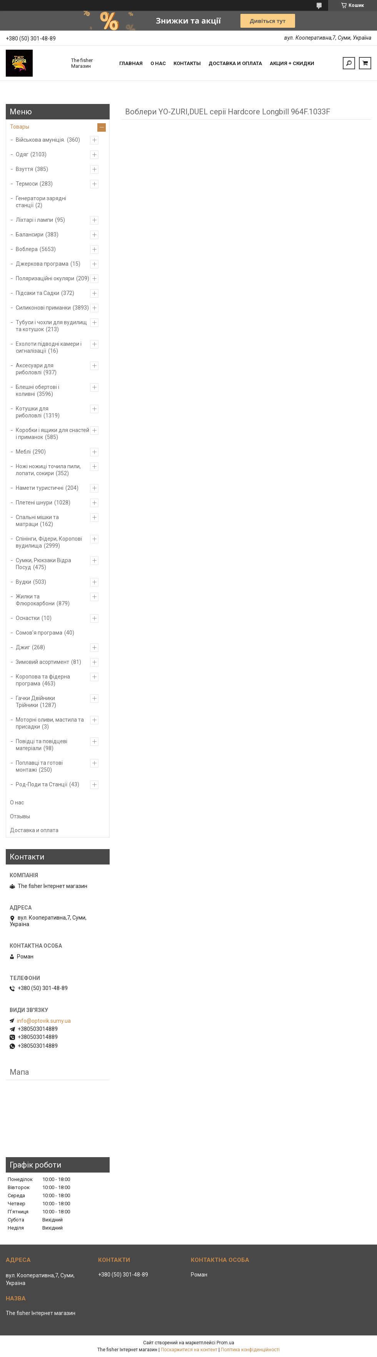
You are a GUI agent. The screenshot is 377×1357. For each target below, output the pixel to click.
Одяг (22, 154)
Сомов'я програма (39, 633)
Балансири (29, 234)
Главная (131, 63)
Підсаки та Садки (37, 293)
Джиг (23, 647)
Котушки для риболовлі (32, 412)
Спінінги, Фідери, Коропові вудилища (49, 542)
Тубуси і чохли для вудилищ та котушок (51, 325)
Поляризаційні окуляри (45, 278)
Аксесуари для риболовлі (34, 368)
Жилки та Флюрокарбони (35, 599)
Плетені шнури (34, 502)
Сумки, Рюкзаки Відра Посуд (43, 563)
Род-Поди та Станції (41, 784)
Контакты (187, 63)
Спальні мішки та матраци (37, 520)
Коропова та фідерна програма (43, 680)
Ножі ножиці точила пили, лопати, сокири (48, 469)
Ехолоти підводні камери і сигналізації (49, 347)
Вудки (23, 582)
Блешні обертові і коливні (37, 390)
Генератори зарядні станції (41, 201)
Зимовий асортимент (42, 662)
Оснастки (28, 618)
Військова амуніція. (40, 140)
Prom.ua (225, 1342)
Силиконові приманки (43, 308)
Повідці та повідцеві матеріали (41, 744)
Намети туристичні (39, 488)
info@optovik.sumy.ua (44, 1021)
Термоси (27, 184)
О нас (158, 63)
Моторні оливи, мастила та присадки (50, 723)
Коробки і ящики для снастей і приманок (52, 433)
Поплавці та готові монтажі (39, 766)
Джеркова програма (42, 264)
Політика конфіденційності (250, 1349)
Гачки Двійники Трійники (35, 701)
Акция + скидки (292, 63)
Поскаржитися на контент (189, 1349)
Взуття (24, 169)
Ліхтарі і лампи (34, 220)
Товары (19, 127)
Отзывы (20, 816)
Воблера (27, 249)
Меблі (23, 452)
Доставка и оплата (235, 63)
